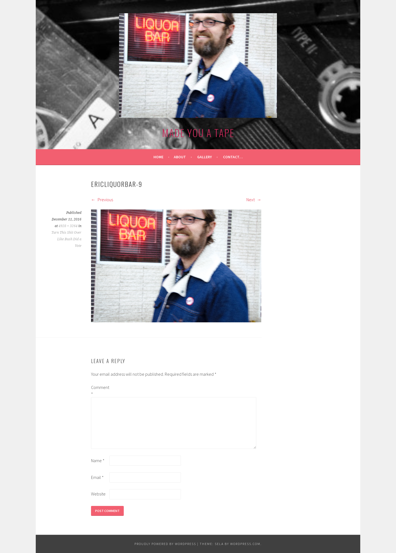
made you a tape (198, 132)
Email (97, 477)
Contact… (233, 156)
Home (158, 156)
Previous (102, 199)
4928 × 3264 (68, 226)
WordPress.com (245, 544)
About (180, 156)
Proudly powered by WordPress (165, 544)
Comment (100, 391)
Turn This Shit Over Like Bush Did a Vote (66, 239)
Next (253, 199)
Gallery (204, 156)
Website (98, 494)
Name (98, 460)
